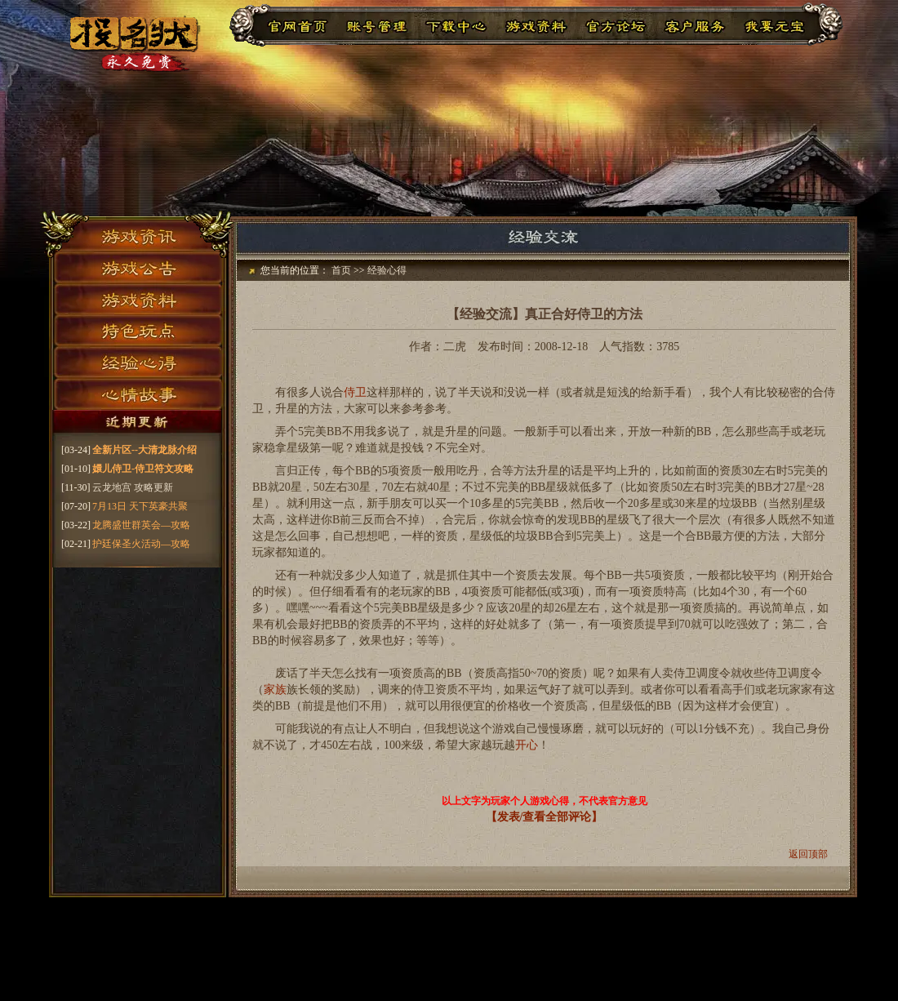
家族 (275, 689)
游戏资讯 (137, 232)
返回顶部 (808, 854)
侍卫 (355, 392)
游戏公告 (137, 265)
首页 (341, 270)
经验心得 (137, 363)
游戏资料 (137, 298)
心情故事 (137, 396)
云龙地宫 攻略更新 (132, 487)
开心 (526, 745)
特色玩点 (137, 330)
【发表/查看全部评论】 (544, 817)
